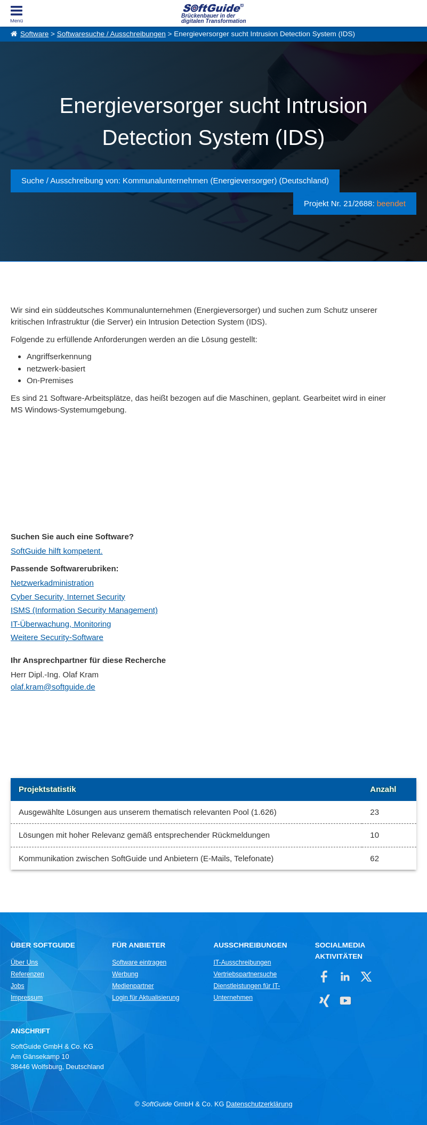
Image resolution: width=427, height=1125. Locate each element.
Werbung (125, 974)
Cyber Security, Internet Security (68, 596)
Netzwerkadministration (52, 582)
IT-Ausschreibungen (242, 962)
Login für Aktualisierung (145, 997)
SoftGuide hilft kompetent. (57, 550)
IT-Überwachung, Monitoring (61, 623)
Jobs (18, 986)
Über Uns (24, 962)
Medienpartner (133, 986)
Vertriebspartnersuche (245, 974)
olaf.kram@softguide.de (53, 686)
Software (34, 34)
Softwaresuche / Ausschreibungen (111, 34)
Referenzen (27, 974)
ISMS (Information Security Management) (84, 609)
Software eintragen (139, 962)
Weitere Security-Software (57, 637)
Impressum (27, 997)
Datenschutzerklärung (259, 1104)
